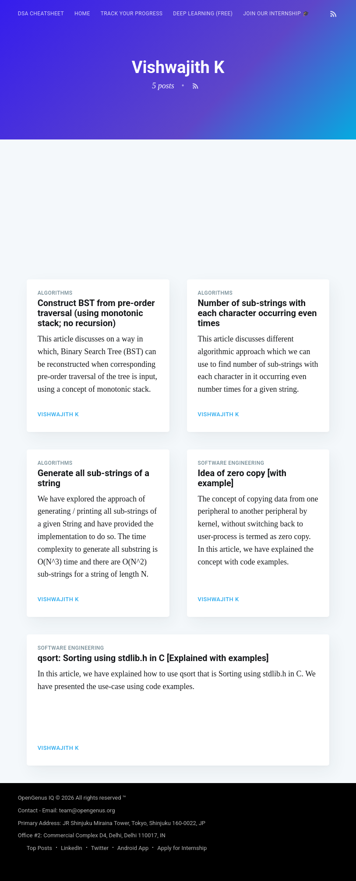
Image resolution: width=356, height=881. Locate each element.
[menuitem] (41, 13)
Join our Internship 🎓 (276, 13)
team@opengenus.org (87, 810)
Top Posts (39, 848)
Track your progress (132, 13)
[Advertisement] (178, 200)
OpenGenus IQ (36, 797)
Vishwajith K (58, 414)
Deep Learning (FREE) (203, 13)
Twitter (100, 848)
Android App (132, 848)
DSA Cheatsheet (41, 13)
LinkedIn (71, 848)
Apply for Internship (182, 848)
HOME (82, 13)
